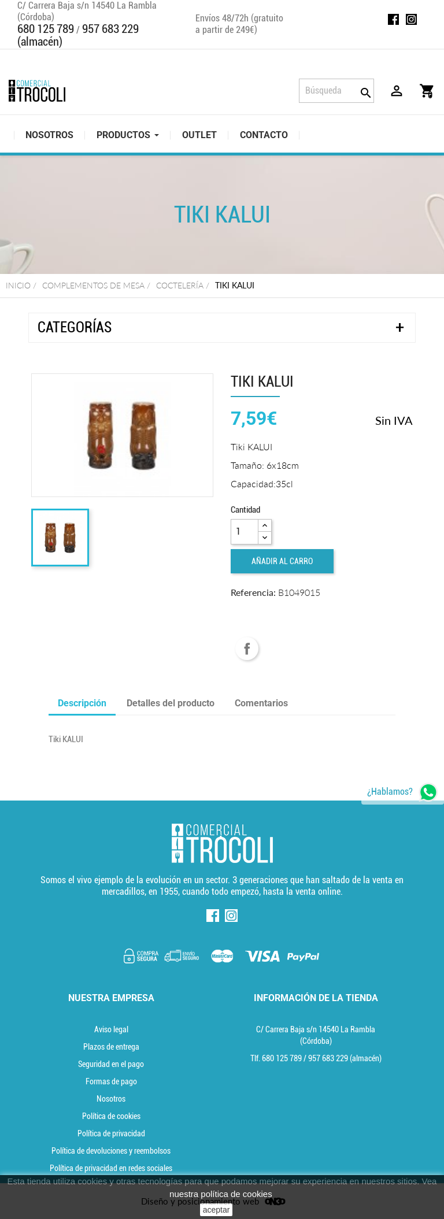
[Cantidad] (244, 531)
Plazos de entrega (111, 1046)
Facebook (393, 19)
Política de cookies (111, 1116)
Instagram (411, 19)
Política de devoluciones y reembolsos (111, 1150)
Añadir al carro (282, 561)
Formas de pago (111, 1081)
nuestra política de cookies (220, 1194)
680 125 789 (45, 29)
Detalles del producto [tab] (170, 703)
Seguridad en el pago (111, 1064)
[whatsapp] (402, 792)
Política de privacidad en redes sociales (111, 1168)
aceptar (216, 1209)
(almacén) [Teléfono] (345, 1058)
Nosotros (111, 1098)
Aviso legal (111, 1029)
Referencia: (253, 592)
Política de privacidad (111, 1133)
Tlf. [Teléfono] (277, 1058)
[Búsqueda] (336, 91)
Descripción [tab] (82, 703)
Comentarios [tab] (261, 703)
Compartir (246, 648)
